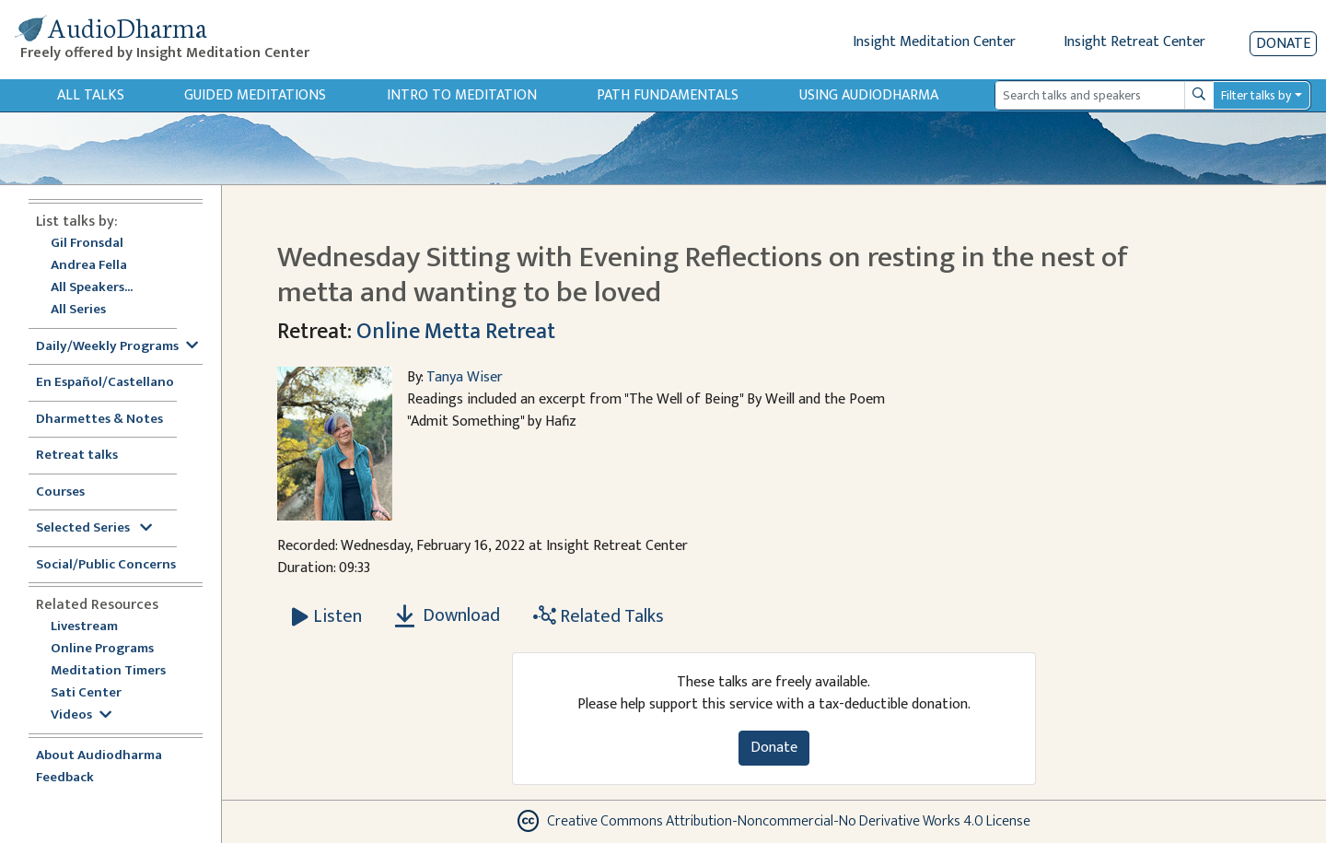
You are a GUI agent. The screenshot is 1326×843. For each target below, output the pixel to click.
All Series (78, 310)
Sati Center (86, 693)
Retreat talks (77, 455)
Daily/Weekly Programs (117, 346)
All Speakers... (92, 288)
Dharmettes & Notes (99, 419)
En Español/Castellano (105, 382)
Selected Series (94, 528)
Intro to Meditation (462, 95)
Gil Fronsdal (87, 243)
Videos (81, 715)
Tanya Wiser (464, 377)
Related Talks (598, 616)
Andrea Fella (89, 265)
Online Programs (102, 649)
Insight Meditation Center (934, 41)
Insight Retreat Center (1134, 41)
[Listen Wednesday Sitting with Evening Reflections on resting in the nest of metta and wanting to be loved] (327, 616)
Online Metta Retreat (455, 331)
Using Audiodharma (868, 95)
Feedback (65, 778)
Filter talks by (1256, 95)
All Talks (90, 95)
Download (447, 615)
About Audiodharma (99, 756)
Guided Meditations (255, 95)
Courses (60, 492)
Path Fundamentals (668, 95)
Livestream (84, 627)
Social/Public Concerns (106, 565)
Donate (1283, 43)
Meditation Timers (108, 671)
